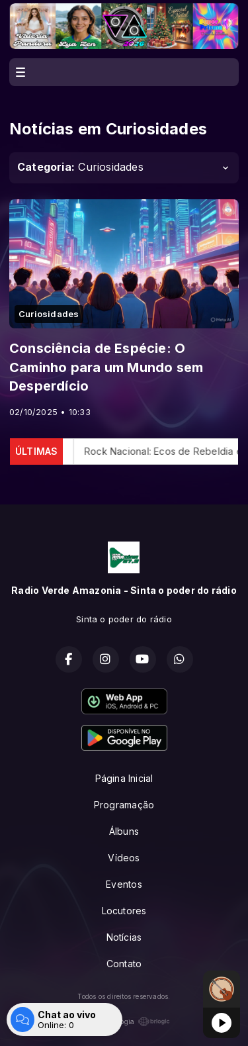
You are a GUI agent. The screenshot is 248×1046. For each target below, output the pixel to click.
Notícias (124, 937)
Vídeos (124, 857)
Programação (124, 804)
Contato (124, 963)
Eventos (124, 884)
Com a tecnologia (124, 1021)
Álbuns (124, 831)
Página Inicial (124, 778)
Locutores (124, 910)
